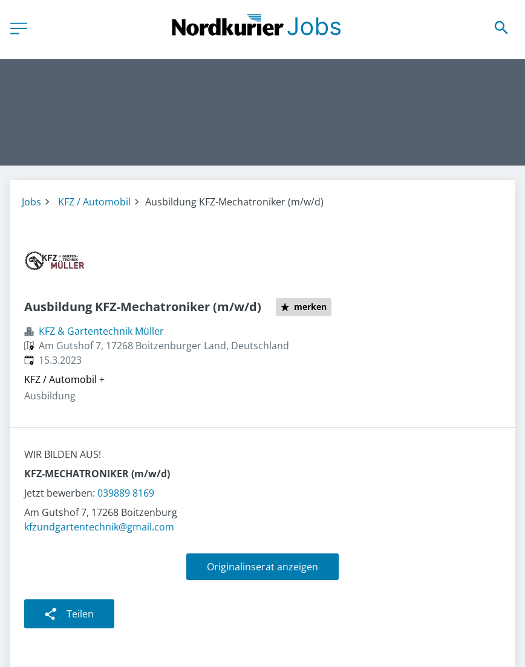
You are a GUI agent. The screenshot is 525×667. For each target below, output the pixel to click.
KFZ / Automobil (94, 201)
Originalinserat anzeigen (262, 566)
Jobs (31, 201)
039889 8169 (125, 493)
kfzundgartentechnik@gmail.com (99, 526)
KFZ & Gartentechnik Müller (101, 331)
